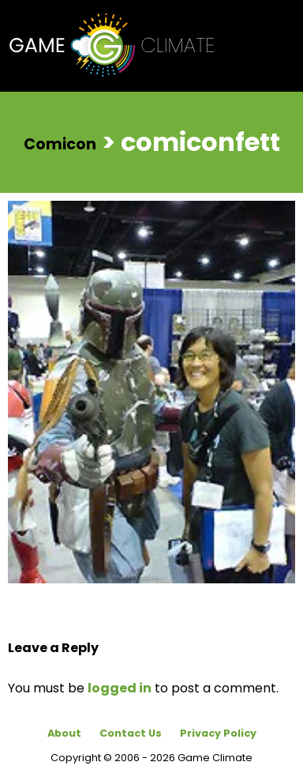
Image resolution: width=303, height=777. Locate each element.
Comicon (60, 143)
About (64, 733)
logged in (120, 688)
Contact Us (130, 733)
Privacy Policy (218, 733)
